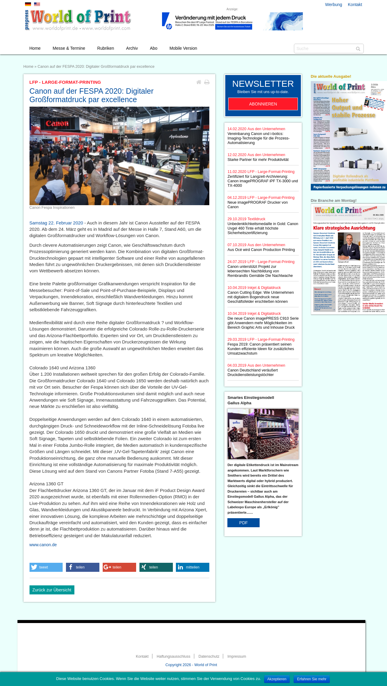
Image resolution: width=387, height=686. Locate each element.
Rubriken (105, 48)
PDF (243, 522)
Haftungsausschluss (173, 656)
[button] (46, 567)
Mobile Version (183, 48)
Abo (154, 48)
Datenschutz (208, 656)
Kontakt (355, 4)
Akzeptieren (276, 679)
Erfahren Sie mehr (311, 679)
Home (35, 48)
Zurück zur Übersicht (52, 589)
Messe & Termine (69, 48)
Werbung (333, 4)
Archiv (132, 48)
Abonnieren (263, 104)
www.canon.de (43, 544)
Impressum (236, 656)
